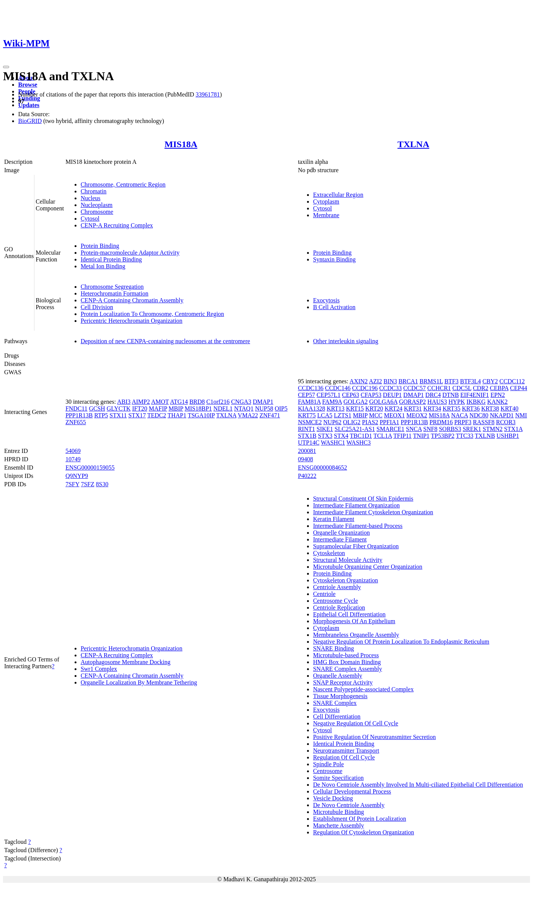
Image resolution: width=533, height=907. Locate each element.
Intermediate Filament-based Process (357, 526)
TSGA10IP (201, 415)
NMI (521, 415)
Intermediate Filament (340, 539)
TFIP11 (402, 435)
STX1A (513, 429)
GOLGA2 (355, 401)
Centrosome (327, 771)
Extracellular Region (338, 194)
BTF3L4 (470, 381)
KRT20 (374, 408)
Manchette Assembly (338, 825)
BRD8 (197, 401)
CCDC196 (365, 388)
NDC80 (478, 415)
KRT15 (355, 408)
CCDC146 (338, 388)
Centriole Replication (339, 607)
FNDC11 (76, 408)
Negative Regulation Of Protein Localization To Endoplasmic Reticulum (401, 641)
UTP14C (308, 442)
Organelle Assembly (337, 675)
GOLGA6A (383, 401)
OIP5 (281, 408)
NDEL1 (223, 408)
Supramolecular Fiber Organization (356, 546)
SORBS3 (450, 429)
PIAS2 (370, 422)
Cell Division (97, 307)
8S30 (102, 484)
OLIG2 (351, 422)
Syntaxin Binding (334, 259)
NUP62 (332, 422)
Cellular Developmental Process (352, 791)
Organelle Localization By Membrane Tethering (139, 682)
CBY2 (490, 381)
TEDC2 (156, 415)
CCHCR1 (439, 388)
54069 (73, 451)
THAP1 (176, 415)
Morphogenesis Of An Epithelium (354, 621)
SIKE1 (324, 429)
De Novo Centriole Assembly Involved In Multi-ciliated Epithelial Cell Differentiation (418, 784)
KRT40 (509, 408)
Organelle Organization (341, 532)
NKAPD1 (502, 415)
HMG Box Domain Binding (347, 662)
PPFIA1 (389, 422)
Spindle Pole (328, 764)
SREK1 (472, 429)
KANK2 (497, 401)
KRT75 (307, 415)
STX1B (307, 435)
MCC (376, 415)
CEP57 (306, 395)
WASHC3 (358, 442)
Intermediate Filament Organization (356, 505)
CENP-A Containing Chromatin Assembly (132, 300)
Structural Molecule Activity (347, 560)
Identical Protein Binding (111, 259)
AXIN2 (358, 381)
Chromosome (97, 211)
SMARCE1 (391, 429)
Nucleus (90, 198)
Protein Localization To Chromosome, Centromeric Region (152, 314)
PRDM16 (441, 422)
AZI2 (375, 381)
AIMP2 (141, 401)
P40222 (307, 476)
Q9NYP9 (76, 476)
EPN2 (498, 395)
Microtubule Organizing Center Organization (367, 566)
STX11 (118, 415)
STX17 (137, 415)
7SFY (72, 484)
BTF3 (451, 381)
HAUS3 (437, 401)
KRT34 (432, 408)
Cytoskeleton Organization (345, 580)
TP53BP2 (442, 435)
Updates (28, 105)
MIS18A (181, 144)
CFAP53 (371, 395)
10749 (73, 459)
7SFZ (88, 484)
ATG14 (179, 401)
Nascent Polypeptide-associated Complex (363, 689)
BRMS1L (431, 381)
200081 (307, 451)
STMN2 (492, 429)
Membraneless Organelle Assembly (356, 635)
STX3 (325, 435)
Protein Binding (100, 246)
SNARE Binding (333, 648)
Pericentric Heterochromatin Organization (131, 320)
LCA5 (324, 415)
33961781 (208, 94)
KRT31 (413, 408)
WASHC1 (333, 442)
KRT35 (451, 408)
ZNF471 (269, 415)
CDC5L (461, 388)
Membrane (326, 215)
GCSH (97, 408)
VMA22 (248, 415)
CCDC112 (512, 381)
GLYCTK (119, 408)
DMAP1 (263, 401)
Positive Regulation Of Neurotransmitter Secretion (374, 737)
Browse (27, 84)
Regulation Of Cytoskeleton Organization (363, 832)
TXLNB (485, 435)
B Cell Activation (334, 307)
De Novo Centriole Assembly (349, 805)
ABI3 (124, 401)
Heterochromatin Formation (114, 293)
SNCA (414, 429)
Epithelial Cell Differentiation (349, 614)
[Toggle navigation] (6, 67)
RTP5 (101, 415)
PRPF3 (462, 422)
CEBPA (499, 388)
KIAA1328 (311, 408)
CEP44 (518, 388)
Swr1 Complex (99, 669)
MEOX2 (416, 415)
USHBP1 (508, 435)
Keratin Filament (333, 519)
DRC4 (433, 395)
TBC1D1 (361, 435)
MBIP (175, 408)
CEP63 (350, 395)
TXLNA (413, 144)
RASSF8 (483, 422)
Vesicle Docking (333, 798)
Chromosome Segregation (112, 286)
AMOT (160, 401)
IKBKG (476, 401)
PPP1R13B (79, 415)
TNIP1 (421, 435)
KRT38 (490, 408)
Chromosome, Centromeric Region (123, 184)
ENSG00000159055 (90, 467)
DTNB (451, 395)
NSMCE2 (310, 422)
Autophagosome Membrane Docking (125, 662)
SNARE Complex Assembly (347, 669)
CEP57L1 (328, 395)
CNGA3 (241, 401)
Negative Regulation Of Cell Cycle (355, 723)
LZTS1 (342, 415)
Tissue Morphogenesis (340, 696)
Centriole (324, 594)
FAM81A (309, 401)
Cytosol (90, 218)
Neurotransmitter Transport (346, 750)
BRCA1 (408, 381)
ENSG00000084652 (322, 467)
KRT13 (335, 408)
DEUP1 (392, 395)
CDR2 (480, 388)
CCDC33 (390, 388)
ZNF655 (75, 422)
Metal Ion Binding (103, 266)
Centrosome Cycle (335, 600)
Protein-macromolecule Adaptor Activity (130, 252)
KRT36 (471, 408)
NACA (459, 415)
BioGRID (30, 121)
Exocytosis (326, 300)
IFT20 (139, 408)
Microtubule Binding (338, 812)
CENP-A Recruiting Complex (117, 225)
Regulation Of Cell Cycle (344, 757)
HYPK (457, 401)
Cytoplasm (326, 201)
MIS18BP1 (198, 408)
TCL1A (382, 435)
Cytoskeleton (329, 553)
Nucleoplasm (96, 205)
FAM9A (332, 401)
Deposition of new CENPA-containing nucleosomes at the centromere (165, 341)
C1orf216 (217, 401)
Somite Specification (338, 778)
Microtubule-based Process (346, 655)
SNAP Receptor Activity (343, 682)
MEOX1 (394, 415)
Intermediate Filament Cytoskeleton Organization (373, 512)
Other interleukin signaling (345, 341)
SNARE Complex (335, 703)
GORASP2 (412, 401)
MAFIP (158, 408)
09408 (305, 459)
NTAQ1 (243, 408)
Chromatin (93, 191)
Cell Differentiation (336, 716)
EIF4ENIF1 (474, 395)
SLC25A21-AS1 (355, 429)
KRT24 (393, 408)
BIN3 (390, 381)
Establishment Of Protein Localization (359, 818)
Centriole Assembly (337, 587)
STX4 (341, 435)
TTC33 (464, 435)
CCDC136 (311, 388)
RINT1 (306, 429)
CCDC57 (414, 388)
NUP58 (264, 408)
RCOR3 (506, 422)
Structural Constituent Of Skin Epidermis (363, 498)
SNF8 (430, 429)
